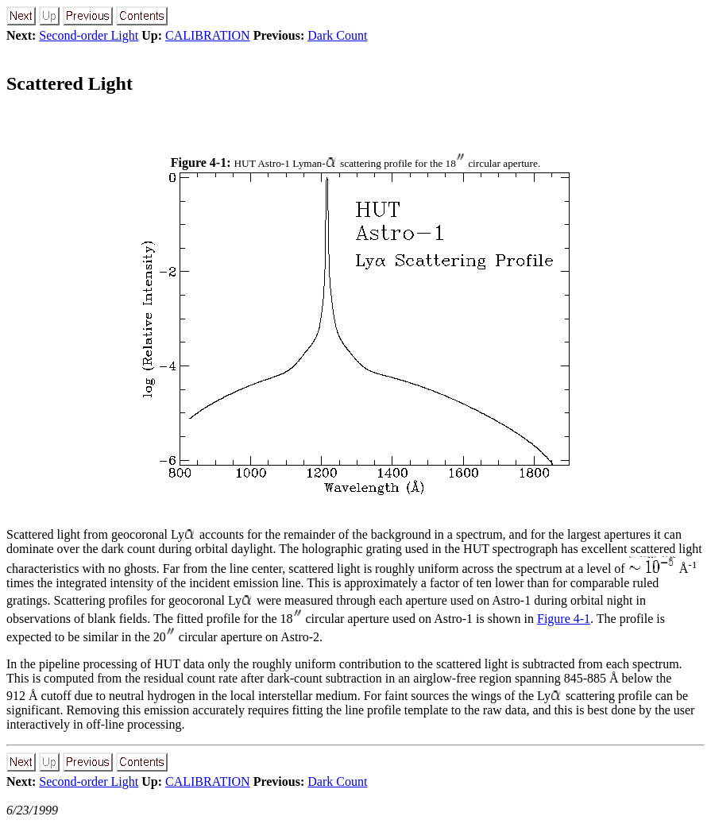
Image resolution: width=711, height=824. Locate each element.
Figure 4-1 (563, 618)
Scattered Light (69, 83)
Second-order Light (88, 35)
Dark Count (337, 35)
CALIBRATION (207, 35)
